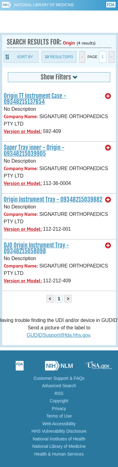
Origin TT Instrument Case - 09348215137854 (35, 98)
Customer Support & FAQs (59, 378)
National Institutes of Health (59, 438)
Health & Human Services (58, 454)
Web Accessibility (59, 423)
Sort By (25, 57)
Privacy (59, 408)
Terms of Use (58, 415)
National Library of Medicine (44, 5)
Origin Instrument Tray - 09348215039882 (53, 199)
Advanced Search (59, 385)
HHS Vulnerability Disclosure (58, 431)
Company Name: (21, 116)
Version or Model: (23, 131)
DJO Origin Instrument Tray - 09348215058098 (36, 248)
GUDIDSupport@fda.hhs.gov (58, 335)
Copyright (59, 400)
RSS (59, 393)
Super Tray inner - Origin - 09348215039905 (34, 150)
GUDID (59, 21)
